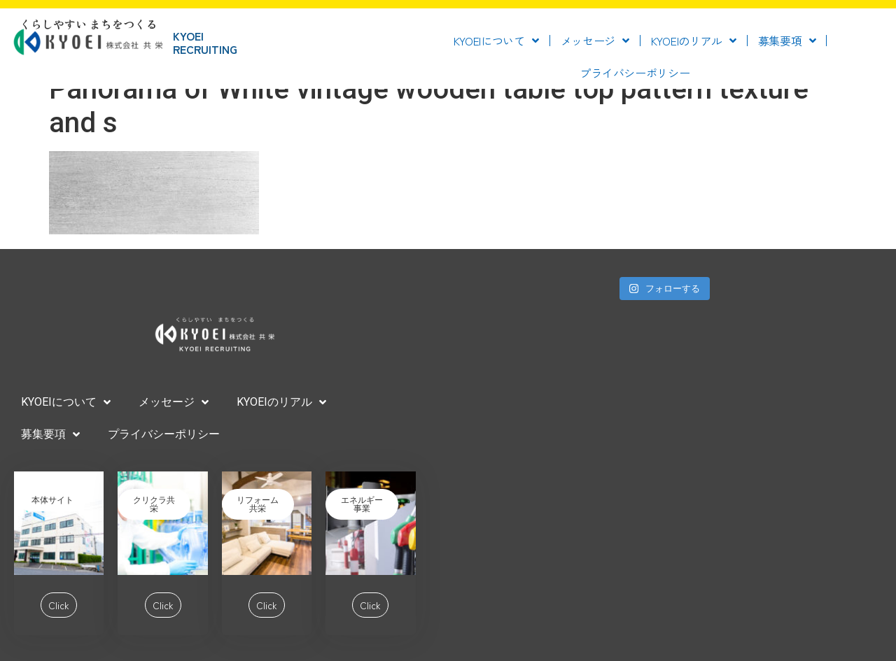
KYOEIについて (496, 40)
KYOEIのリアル (693, 40)
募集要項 (787, 40)
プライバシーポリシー (635, 72)
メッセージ (595, 40)
